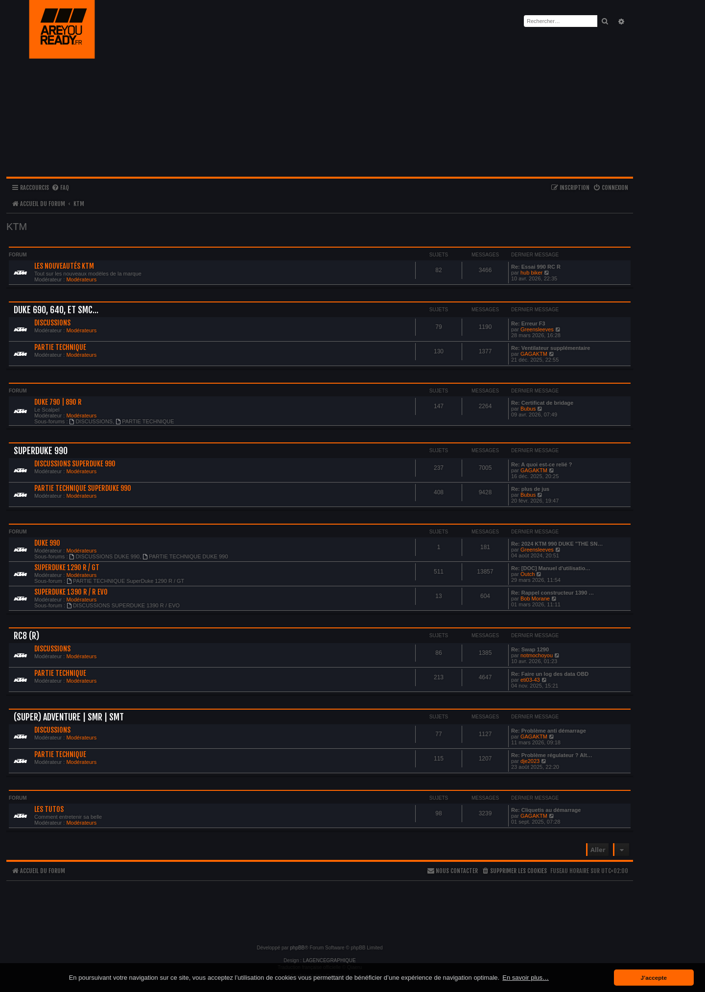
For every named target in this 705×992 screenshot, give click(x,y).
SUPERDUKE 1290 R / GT (66, 567)
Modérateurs (81, 279)
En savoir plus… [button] (525, 977)
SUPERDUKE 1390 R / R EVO (71, 592)
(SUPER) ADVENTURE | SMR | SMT (69, 717)
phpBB (297, 947)
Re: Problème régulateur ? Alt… (551, 755)
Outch (527, 574)
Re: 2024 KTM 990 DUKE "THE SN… (557, 544)
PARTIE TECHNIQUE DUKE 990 (185, 556)
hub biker (531, 273)
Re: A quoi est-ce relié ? (541, 464)
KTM (16, 226)
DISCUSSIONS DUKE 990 (105, 556)
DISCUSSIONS (52, 323)
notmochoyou (536, 655)
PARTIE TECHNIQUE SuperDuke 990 (82, 488)
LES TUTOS (49, 809)
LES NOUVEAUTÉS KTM (64, 266)
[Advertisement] (319, 908)
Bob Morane (535, 598)
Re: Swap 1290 (530, 649)
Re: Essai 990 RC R (536, 267)
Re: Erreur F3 (528, 323)
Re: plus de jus (530, 489)
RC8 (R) (26, 635)
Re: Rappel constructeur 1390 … (552, 593)
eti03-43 (530, 680)
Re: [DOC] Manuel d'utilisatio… (550, 568)
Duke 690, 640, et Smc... (56, 309)
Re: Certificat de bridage (542, 403)
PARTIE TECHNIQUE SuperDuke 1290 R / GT (125, 581)
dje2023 (530, 761)
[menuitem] (60, 188)
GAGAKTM (533, 354)
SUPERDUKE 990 (41, 450)
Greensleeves (537, 329)
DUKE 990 (47, 543)
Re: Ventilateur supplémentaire (550, 348)
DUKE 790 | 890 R (58, 402)
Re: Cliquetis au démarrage (546, 810)
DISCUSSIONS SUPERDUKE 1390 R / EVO (123, 605)
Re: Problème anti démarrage (548, 731)
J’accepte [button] (654, 977)
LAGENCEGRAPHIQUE (329, 960)
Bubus (528, 409)
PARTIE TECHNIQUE (60, 347)
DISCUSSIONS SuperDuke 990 (75, 464)
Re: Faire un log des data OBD (549, 674)
